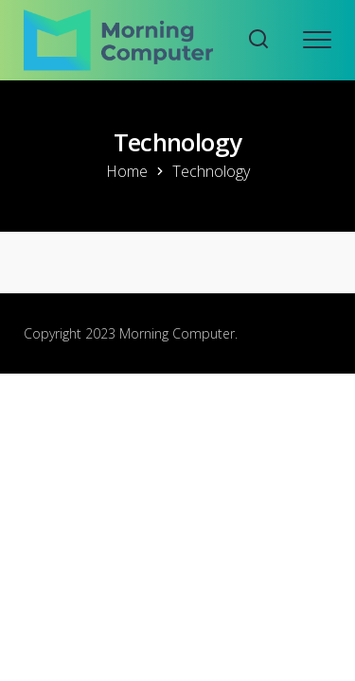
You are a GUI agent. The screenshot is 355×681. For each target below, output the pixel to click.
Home (127, 171)
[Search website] (258, 40)
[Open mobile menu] (317, 40)
